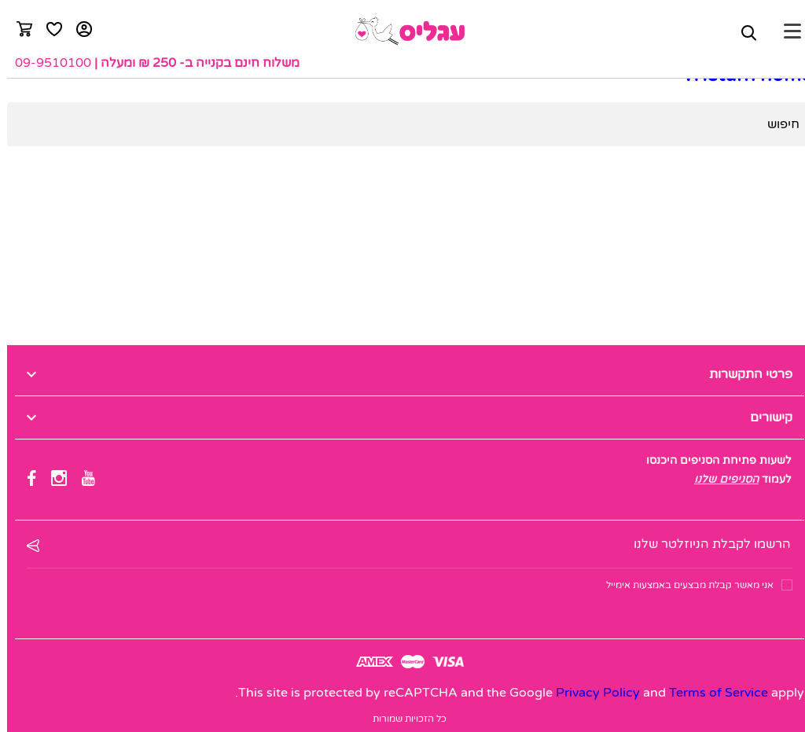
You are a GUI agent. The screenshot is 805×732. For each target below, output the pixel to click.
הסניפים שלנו (719, 479)
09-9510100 (46, 63)
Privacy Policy (591, 693)
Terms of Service (711, 693)
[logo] (402, 31)
